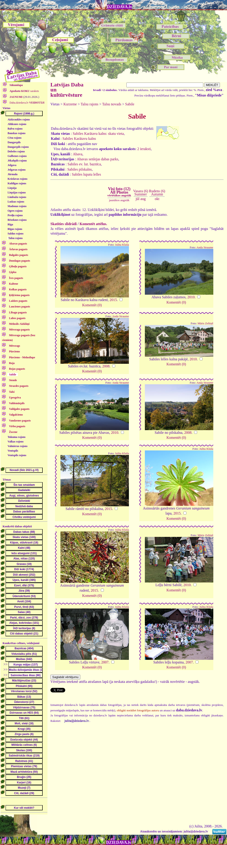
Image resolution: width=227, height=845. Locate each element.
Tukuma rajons (17, 437)
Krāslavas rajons (17, 178)
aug (143, 199)
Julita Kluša (122, 244)
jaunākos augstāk (119, 200)
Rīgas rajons (15, 229)
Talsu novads (111, 104)
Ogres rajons (15, 210)
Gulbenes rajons (17, 156)
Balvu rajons (15, 128)
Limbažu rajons (17, 197)
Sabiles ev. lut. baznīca (84, 164)
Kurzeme (70, 104)
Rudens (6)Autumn (157, 192)
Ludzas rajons (16, 201)
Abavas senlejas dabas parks (97, 159)
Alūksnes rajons (17, 124)
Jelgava (12, 165)
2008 (106, 366)
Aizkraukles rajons (19, 119)
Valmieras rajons (17, 446)
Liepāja (12, 188)
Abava (77, 154)
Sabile (129, 104)
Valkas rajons (15, 441)
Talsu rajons (15, 238)
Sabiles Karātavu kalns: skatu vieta (98, 133)
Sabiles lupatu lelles (86, 174)
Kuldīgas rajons (17, 183)
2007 (105, 662)
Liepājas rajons (17, 192)
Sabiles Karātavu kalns (79, 138)
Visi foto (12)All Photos (119, 192)
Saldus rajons (15, 233)
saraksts (24, 91)
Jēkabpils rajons (17, 160)
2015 (113, 300)
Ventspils (13, 450)
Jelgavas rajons (17, 169)
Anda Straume (204, 247)
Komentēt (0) (92, 305)
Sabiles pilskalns (79, 169)
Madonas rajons (17, 206)
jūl (137, 199)
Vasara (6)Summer (140, 192)
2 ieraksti (144, 149)
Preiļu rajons (15, 215)
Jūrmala (12, 174)
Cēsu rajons (14, 137)
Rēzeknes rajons (17, 219)
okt (157, 199)
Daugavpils (14, 142)
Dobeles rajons (16, 151)
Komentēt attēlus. (93, 224)
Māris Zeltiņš (205, 323)
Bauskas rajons (16, 133)
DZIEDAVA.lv (119, 7)
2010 (191, 297)
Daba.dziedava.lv (26, 102)
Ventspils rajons (17, 455)
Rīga (10, 224)
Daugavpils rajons (18, 146)
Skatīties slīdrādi (63, 224)
